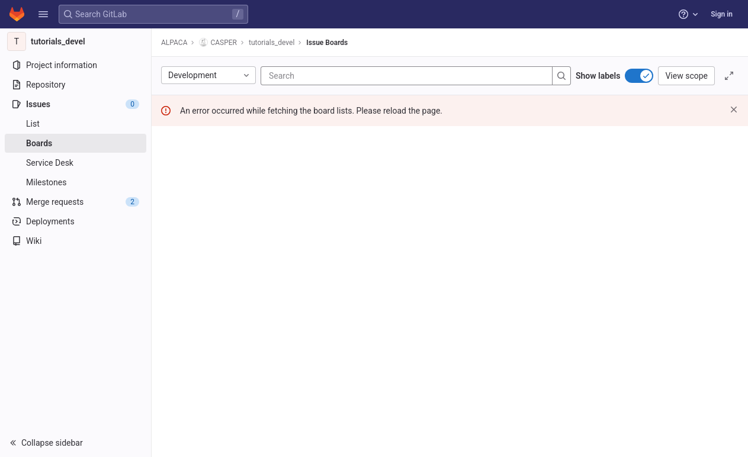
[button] (43, 14)
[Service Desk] (75, 162)
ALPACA (174, 42)
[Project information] (75, 65)
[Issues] (75, 104)
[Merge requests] (75, 201)
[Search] (340, 76)
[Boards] (75, 143)
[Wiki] (75, 240)
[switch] (639, 76)
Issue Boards (327, 42)
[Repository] (75, 84)
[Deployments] (75, 221)
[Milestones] (75, 182)
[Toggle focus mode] (729, 75)
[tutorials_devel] (76, 41)
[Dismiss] (734, 109)
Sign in (722, 14)
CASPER (218, 42)
